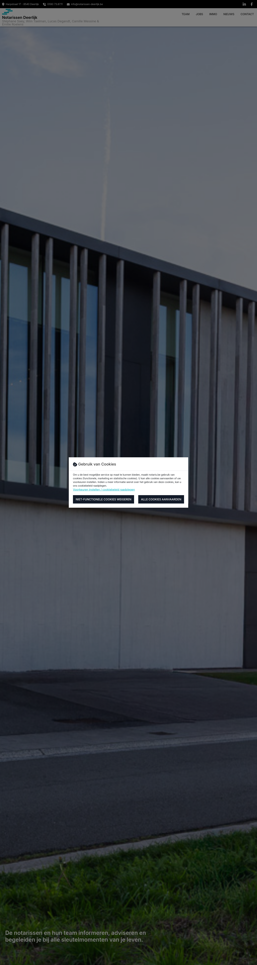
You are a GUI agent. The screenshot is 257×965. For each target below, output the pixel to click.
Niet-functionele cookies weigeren (103, 499)
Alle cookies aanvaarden (161, 499)
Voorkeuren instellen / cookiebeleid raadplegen (104, 489)
